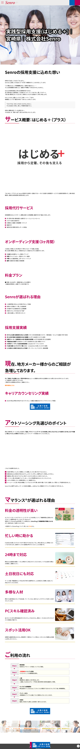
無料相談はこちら (9, 385)
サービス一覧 (16, 728)
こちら (29, 526)
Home (7, 728)
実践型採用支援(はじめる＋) (31, 728)
